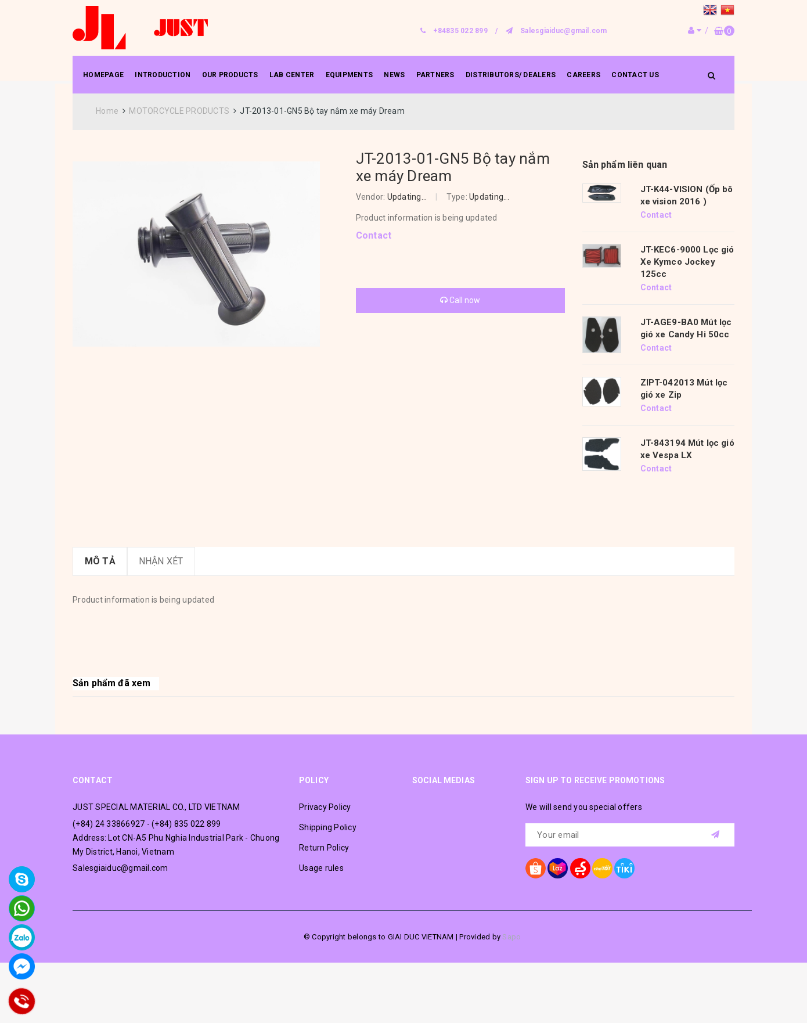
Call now (460, 300)
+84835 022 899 (460, 31)
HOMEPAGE (103, 75)
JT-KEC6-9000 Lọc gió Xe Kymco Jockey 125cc (687, 261)
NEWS (394, 75)
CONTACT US (635, 75)
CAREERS (583, 75)
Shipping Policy (327, 827)
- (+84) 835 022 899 (184, 824)
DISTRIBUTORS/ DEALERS (511, 75)
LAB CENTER (292, 75)
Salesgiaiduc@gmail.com (563, 31)
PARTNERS (435, 75)
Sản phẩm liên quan (625, 164)
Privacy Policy (325, 807)
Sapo (511, 936)
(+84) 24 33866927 (109, 824)
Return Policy (324, 847)
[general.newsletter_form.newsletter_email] (629, 835)
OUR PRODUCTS (230, 75)
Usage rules (321, 868)
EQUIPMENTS (349, 75)
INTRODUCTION (162, 75)
